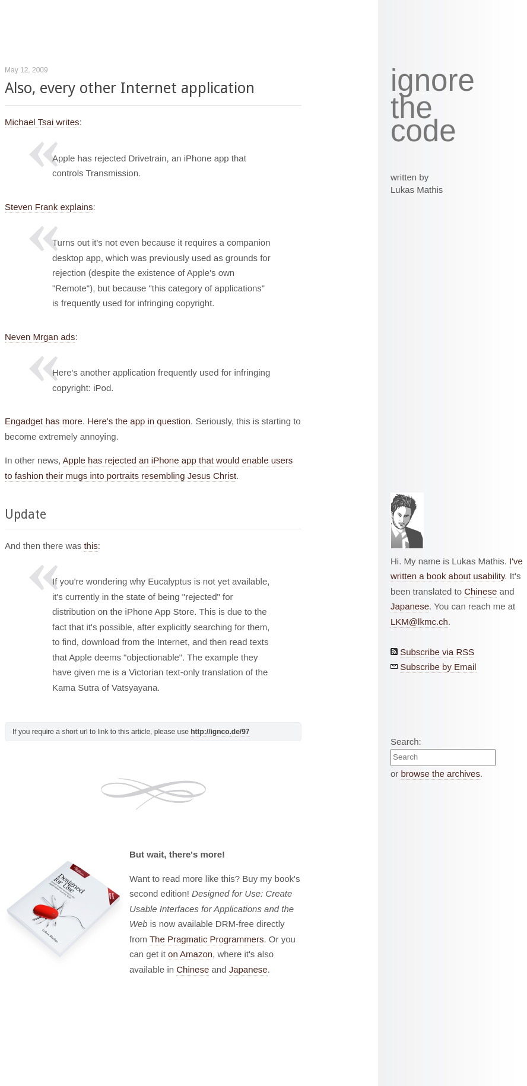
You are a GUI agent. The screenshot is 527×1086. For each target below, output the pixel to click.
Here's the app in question (139, 421)
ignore (433, 80)
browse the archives (440, 774)
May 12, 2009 (26, 70)
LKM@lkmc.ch (419, 622)
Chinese (192, 969)
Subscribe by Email (438, 667)
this (90, 546)
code (423, 131)
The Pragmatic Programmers (207, 939)
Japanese (248, 969)
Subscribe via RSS (437, 652)
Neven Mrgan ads (40, 337)
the (412, 108)
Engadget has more (43, 421)
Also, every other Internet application (130, 88)
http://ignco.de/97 (220, 732)
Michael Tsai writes (42, 122)
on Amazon (190, 954)
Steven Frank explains (49, 207)
